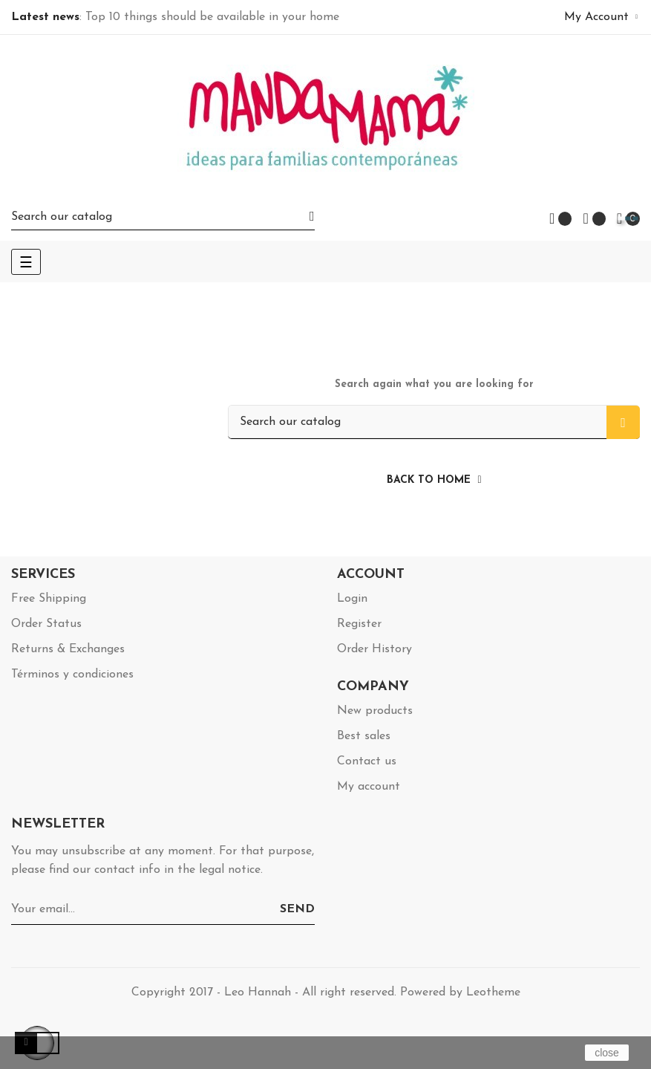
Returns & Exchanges (68, 649)
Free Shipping (48, 599)
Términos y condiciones (72, 674)
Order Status (46, 624)
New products (375, 711)
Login (352, 599)
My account (368, 787)
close (607, 1053)
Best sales (363, 736)
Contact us (366, 761)
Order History (374, 649)
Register (359, 624)
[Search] (163, 217)
